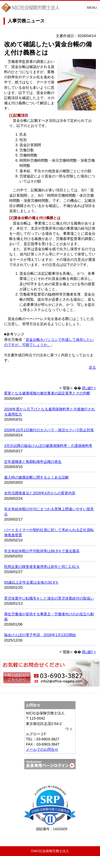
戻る (92, 367)
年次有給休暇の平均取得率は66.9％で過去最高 (41, 551)
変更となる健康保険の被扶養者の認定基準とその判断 (47, 393)
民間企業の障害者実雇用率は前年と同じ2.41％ (41, 567)
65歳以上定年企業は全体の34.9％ (31, 582)
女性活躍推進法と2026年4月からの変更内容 (39, 493)
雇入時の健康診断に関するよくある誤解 (36, 477)
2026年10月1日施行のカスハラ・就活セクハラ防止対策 (49, 430)
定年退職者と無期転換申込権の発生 (33, 462)
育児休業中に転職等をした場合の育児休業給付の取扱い (49, 598)
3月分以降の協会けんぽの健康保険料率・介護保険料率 (48, 446)
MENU (92, 8)
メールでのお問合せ (42, 749)
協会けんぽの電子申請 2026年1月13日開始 (40, 635)
